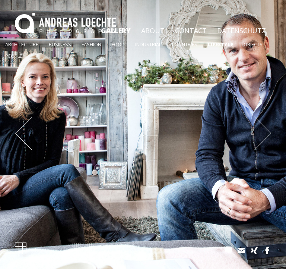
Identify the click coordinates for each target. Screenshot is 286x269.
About (153, 30)
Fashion (91, 44)
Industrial (148, 44)
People (13, 56)
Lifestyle (220, 44)
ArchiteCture (21, 44)
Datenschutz (241, 30)
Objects (253, 44)
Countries (184, 44)
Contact (191, 30)
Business (60, 44)
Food (118, 44)
